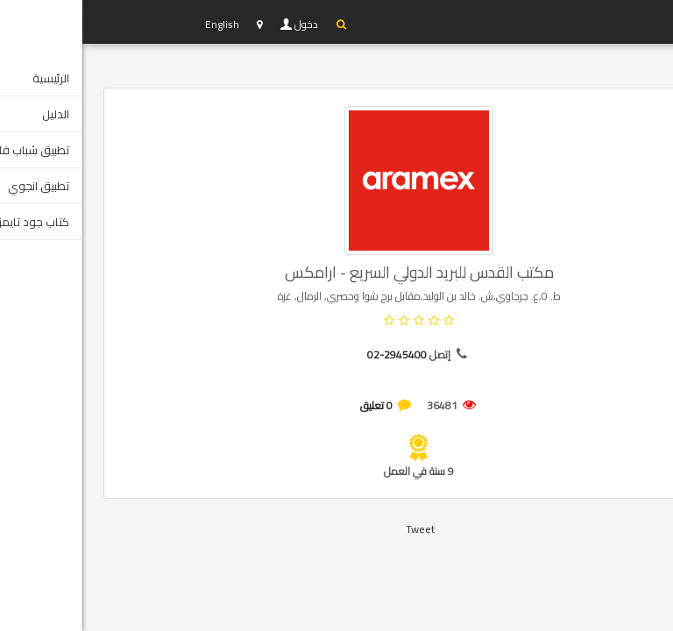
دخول (225, 24)
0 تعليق (294, 405)
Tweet (337, 529)
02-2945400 (314, 354)
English (140, 24)
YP (86, 22)
